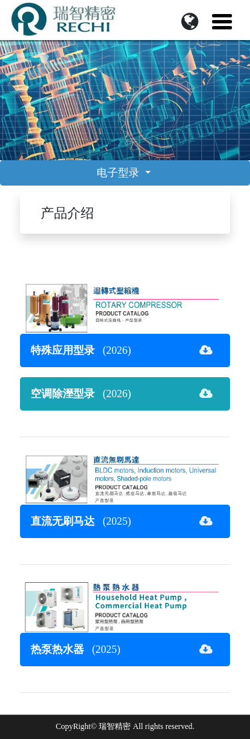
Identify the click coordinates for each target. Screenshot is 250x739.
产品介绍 (67, 213)
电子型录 (119, 172)
